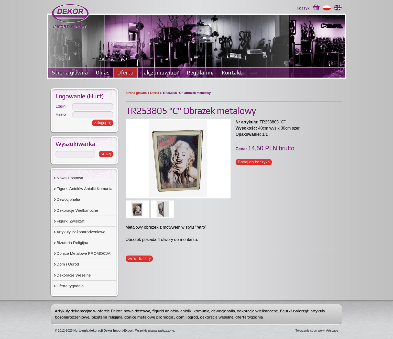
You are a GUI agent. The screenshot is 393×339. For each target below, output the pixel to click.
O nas (103, 72)
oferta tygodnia (249, 317)
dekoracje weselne (216, 317)
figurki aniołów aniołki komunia (180, 311)
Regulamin (200, 72)
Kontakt (232, 72)
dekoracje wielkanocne (257, 311)
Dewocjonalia (68, 199)
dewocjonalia (223, 311)
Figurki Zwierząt (70, 221)
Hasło (61, 114)
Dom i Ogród (68, 264)
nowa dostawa (137, 311)
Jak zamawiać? (160, 72)
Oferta (125, 72)
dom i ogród (187, 317)
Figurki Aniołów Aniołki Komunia (84, 188)
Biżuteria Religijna (72, 242)
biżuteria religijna (106, 317)
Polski (326, 8)
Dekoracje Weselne (74, 275)
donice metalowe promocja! (149, 317)
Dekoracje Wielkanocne (77, 210)
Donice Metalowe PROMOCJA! (84, 253)
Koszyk (303, 8)
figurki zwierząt (294, 311)
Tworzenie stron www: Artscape (317, 330)
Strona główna (70, 72)
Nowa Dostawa (70, 178)
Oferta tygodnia (70, 286)
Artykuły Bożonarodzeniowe (81, 232)
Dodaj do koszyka (254, 162)
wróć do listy (139, 258)
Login (61, 106)
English (337, 8)
